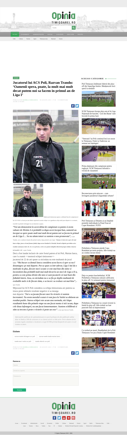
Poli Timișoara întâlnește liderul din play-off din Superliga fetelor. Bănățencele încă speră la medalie (98, 86)
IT (54, 426)
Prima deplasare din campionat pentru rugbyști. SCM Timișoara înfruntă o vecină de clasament (97, 168)
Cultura (21, 39)
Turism (28, 39)
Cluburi (60, 426)
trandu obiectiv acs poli (42, 341)
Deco (37, 426)
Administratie (33, 423)
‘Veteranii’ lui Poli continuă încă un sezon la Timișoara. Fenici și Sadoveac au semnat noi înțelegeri (98, 141)
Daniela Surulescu (30, 100)
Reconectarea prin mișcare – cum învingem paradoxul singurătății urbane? (98, 194)
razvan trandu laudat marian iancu (49, 336)
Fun (49, 426)
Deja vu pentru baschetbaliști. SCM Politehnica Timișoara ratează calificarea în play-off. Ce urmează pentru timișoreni (98, 277)
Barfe (91, 423)
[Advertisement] (63, 57)
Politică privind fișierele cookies (74, 426)
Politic (57, 423)
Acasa (14, 34)
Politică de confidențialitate (93, 426)
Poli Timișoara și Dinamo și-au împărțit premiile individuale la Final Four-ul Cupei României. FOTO (97, 223)
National (53, 39)
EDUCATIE (70, 34)
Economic (49, 423)
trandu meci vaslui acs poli (23, 341)
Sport (34, 39)
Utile (14, 39)
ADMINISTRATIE (38, 34)
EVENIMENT (25, 34)
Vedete (43, 426)
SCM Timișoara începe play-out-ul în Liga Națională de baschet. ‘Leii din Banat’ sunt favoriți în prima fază (99, 113)
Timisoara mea (44, 39)
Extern (61, 39)
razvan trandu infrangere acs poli (25, 336)
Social (42, 423)
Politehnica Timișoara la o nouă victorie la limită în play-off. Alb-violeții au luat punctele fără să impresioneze (98, 305)
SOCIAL (50, 34)
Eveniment (24, 423)
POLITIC (80, 34)
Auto (24, 426)
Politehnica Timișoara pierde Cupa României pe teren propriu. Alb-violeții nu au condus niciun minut (98, 250)
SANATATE (59, 34)
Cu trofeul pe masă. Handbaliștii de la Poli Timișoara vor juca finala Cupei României (98, 331)
